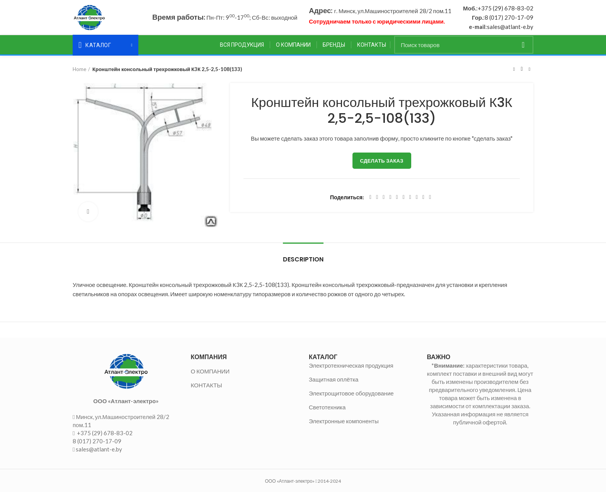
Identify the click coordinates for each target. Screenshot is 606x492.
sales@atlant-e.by (510, 26)
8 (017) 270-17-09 (509, 17)
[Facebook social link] (370, 197)
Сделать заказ (381, 161)
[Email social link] (383, 197)
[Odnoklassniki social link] (403, 197)
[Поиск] (463, 45)
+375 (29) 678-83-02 (505, 8)
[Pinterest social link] (390, 197)
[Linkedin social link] (397, 197)
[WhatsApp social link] (410, 197)
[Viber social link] (430, 197)
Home (79, 69)
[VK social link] (417, 197)
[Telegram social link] (423, 197)
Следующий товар (529, 69)
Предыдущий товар (514, 69)
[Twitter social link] (377, 197)
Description (303, 259)
